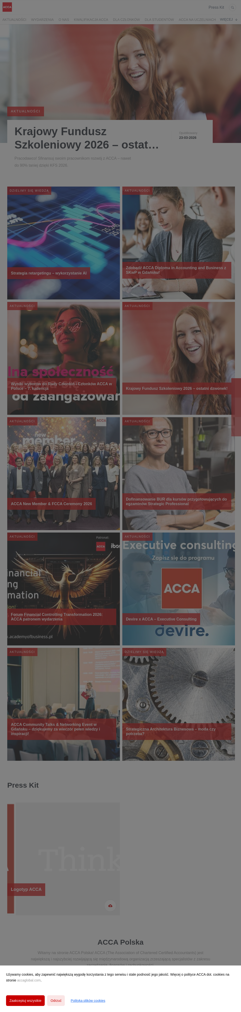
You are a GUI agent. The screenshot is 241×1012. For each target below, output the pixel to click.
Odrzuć (56, 1001)
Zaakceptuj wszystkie (25, 1001)
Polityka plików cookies (88, 1001)
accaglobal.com (29, 980)
